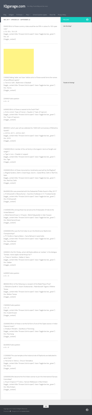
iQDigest (11, 15)
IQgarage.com (14, 6)
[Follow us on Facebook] (87, 20)
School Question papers (40, 15)
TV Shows (19, 15)
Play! (27, 15)
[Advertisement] (19, 61)
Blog (5, 15)
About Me (52, 15)
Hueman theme (25, 411)
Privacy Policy (62, 15)
